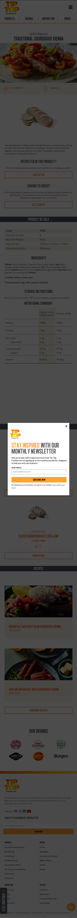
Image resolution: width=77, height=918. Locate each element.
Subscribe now (39, 479)
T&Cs (54, 485)
